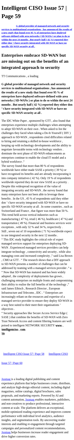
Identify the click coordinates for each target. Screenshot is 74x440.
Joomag (6, 379)
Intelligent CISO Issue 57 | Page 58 (23, 353)
